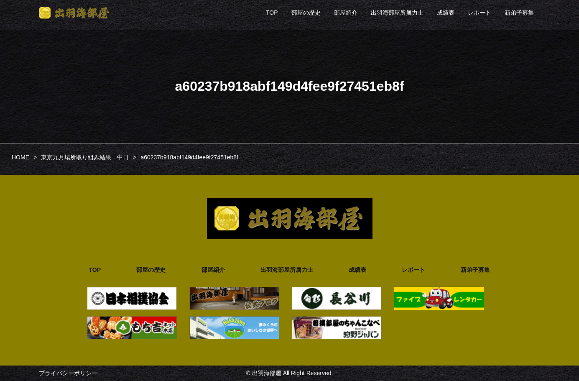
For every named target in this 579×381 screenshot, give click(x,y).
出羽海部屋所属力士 (397, 12)
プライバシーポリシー (68, 373)
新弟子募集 (519, 12)
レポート (479, 12)
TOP (272, 12)
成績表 (445, 12)
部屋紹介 (345, 12)
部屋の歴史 (306, 12)
